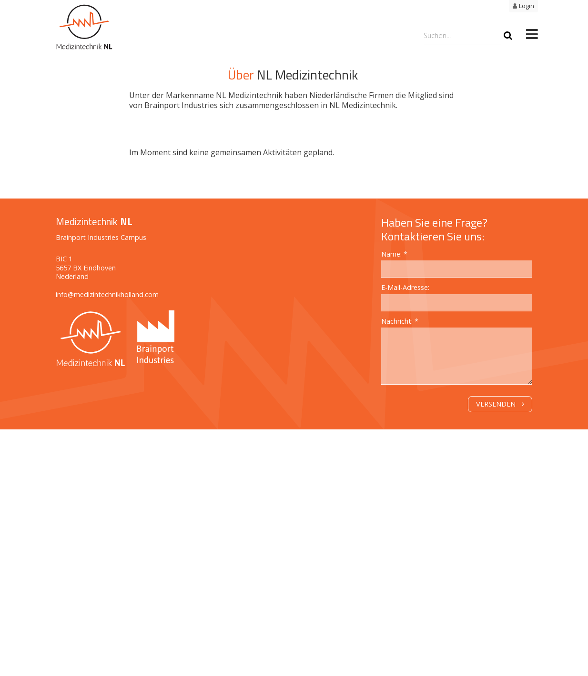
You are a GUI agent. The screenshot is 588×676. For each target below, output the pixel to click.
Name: (392, 254)
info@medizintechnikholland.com (107, 294)
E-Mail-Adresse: (405, 287)
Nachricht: (398, 321)
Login (526, 5)
